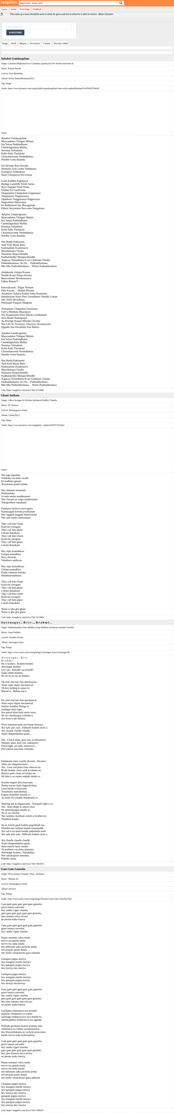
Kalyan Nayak (14, 68)
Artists (13, 9)
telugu (8, 83)
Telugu (5, 43)
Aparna (44, 63)
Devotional (35, 43)
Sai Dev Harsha (55, 63)
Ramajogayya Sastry (18, 410)
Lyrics (4, 9)
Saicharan (37, 400)
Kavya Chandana (33, 63)
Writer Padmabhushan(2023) (21, 78)
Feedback (37, 9)
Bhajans (23, 43)
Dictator (12, 889)
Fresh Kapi (25, 9)
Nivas (31, 874)
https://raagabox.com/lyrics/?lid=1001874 (25, 864)
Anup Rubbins (42, 627)
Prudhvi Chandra (49, 400)
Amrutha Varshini (66, 627)
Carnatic (47, 43)
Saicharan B (68, 63)
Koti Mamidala (16, 73)
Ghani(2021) (14, 415)
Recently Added (61, 43)
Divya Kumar (14, 874)
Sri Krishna (27, 400)
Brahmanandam (15, 627)
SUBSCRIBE (15, 32)
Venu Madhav (29, 627)
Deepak (24, 874)
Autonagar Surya (16, 642)
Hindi (13, 43)
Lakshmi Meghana (16, 63)
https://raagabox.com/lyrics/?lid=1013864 (25, 390)
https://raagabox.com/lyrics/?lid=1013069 (25, 617)
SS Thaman (13, 405)
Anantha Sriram (16, 637)
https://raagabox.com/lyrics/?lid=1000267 (25, 1110)
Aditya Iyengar (14, 400)
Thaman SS (13, 879)
